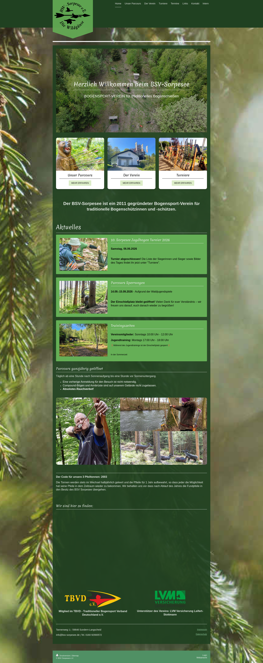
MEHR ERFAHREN (80, 183)
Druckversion (63, 656)
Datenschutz (201, 634)
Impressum (202, 629)
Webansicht (202, 657)
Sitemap (75, 656)
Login (204, 655)
